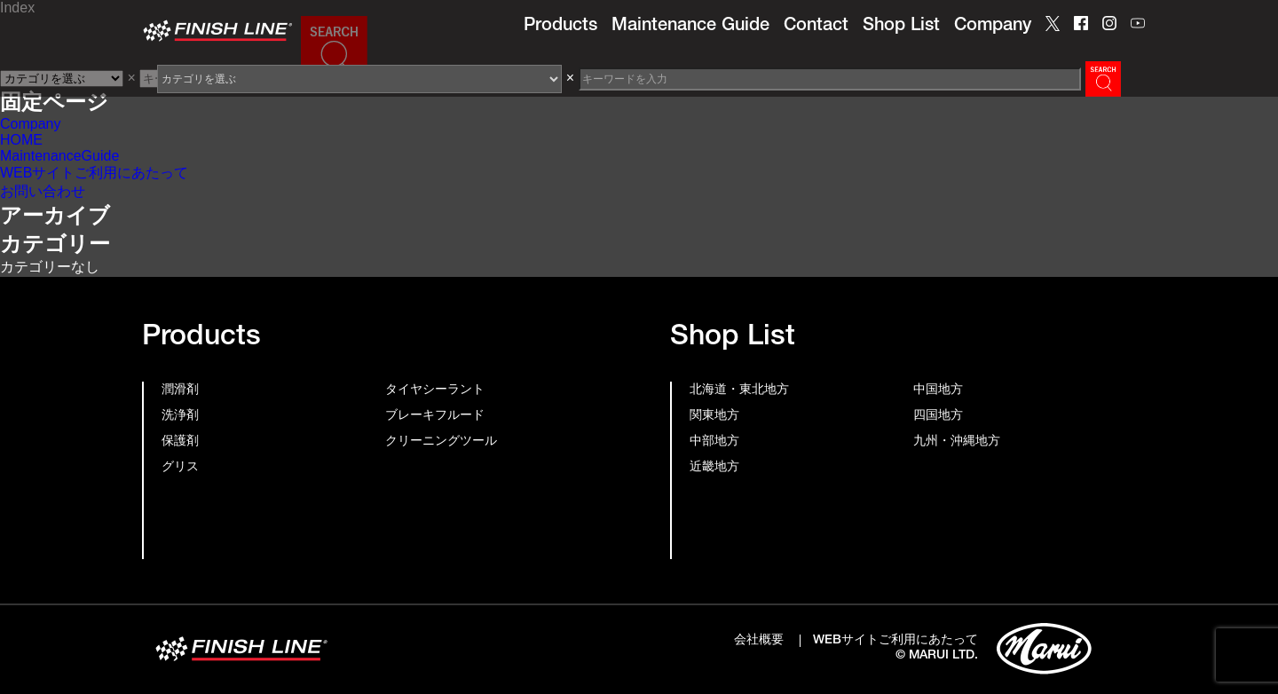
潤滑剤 (180, 390)
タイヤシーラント (435, 390)
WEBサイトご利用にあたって (94, 172)
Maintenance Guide (690, 26)
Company (992, 26)
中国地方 (938, 390)
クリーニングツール (441, 442)
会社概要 (759, 641)
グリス (180, 467)
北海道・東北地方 (739, 390)
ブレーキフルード (435, 416)
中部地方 (714, 442)
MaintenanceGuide (59, 155)
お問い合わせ (42, 191)
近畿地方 (714, 467)
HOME (21, 139)
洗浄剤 (180, 416)
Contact (816, 26)
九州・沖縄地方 (956, 442)
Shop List (901, 26)
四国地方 (938, 416)
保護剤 (180, 442)
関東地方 (714, 416)
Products (560, 26)
